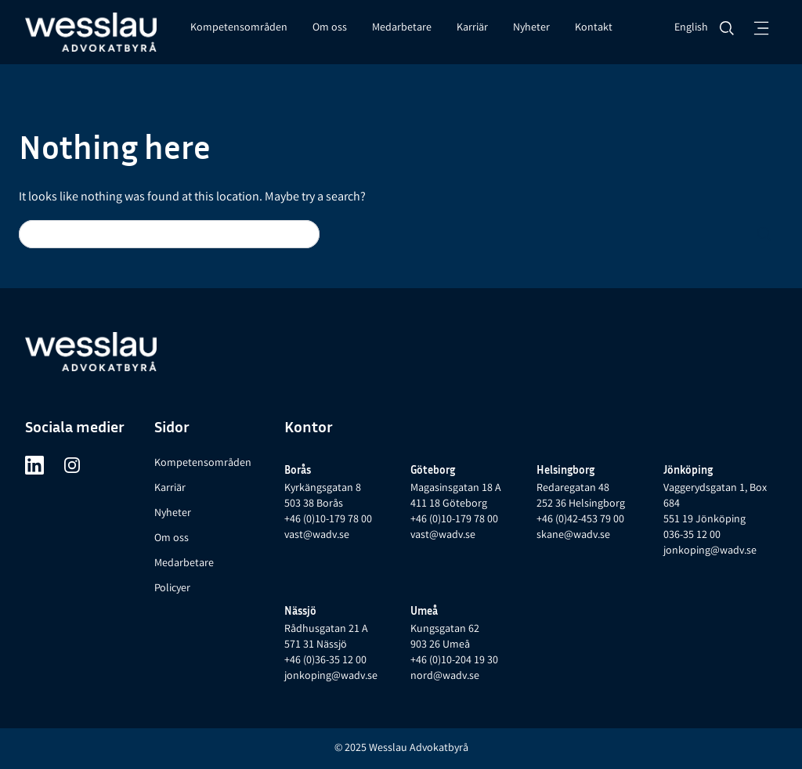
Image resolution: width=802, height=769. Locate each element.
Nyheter (531, 28)
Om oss (329, 28)
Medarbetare (402, 28)
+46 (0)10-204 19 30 (454, 661)
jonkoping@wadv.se (710, 551)
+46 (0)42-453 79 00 (580, 520)
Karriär (472, 28)
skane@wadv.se (573, 535)
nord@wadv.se (444, 676)
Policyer (172, 589)
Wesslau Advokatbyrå (418, 748)
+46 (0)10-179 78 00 (328, 520)
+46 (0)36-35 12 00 (325, 661)
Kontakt (593, 28)
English (691, 28)
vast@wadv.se (316, 535)
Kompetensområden (238, 28)
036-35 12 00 (692, 535)
